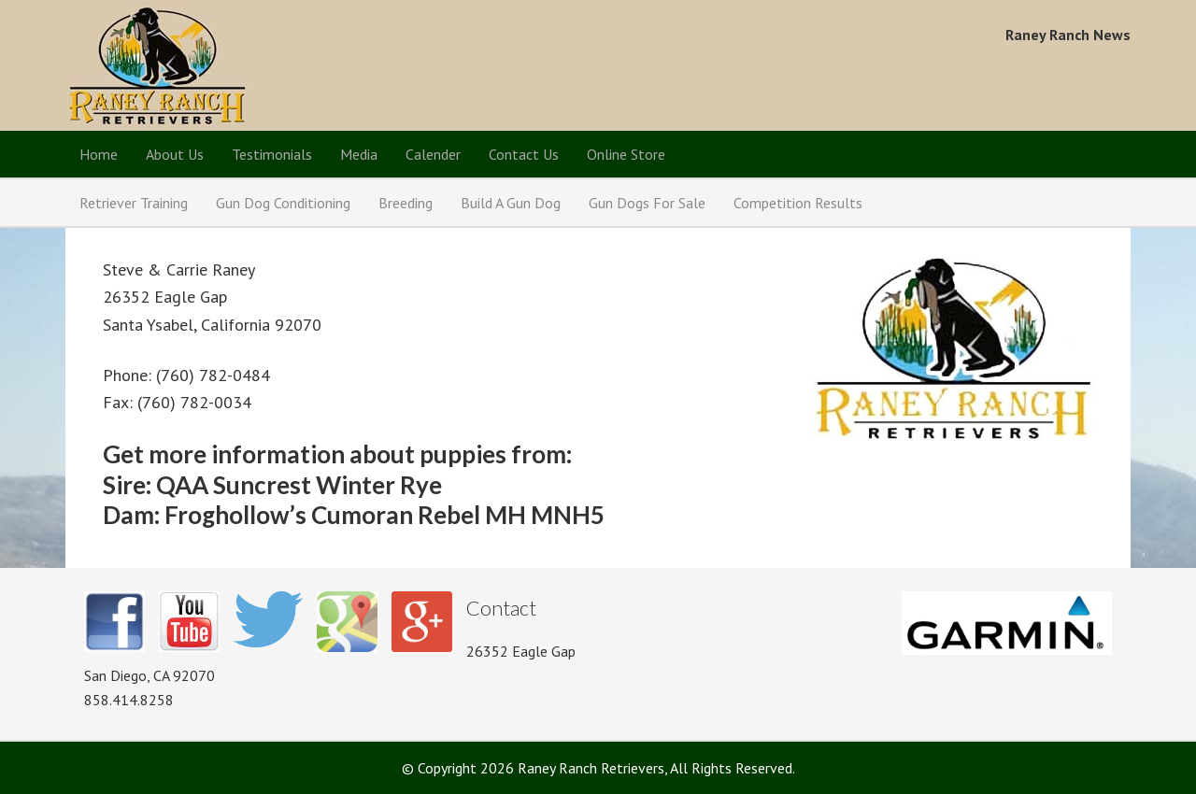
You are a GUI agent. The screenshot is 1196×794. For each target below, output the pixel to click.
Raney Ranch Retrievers (156, 65)
